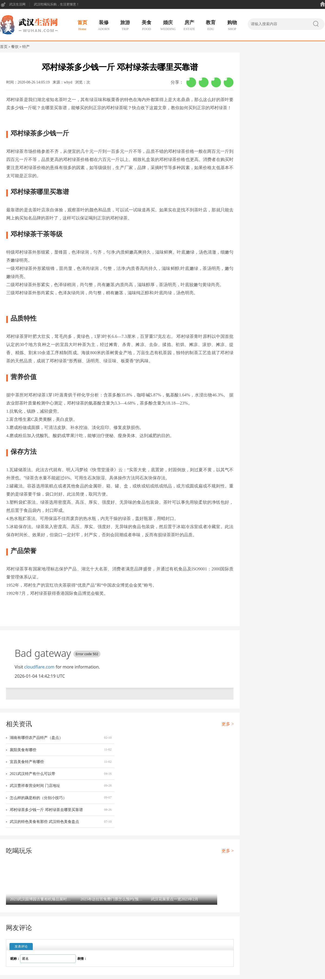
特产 (26, 47)
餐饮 (15, 47)
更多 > (228, 724)
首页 (4, 47)
